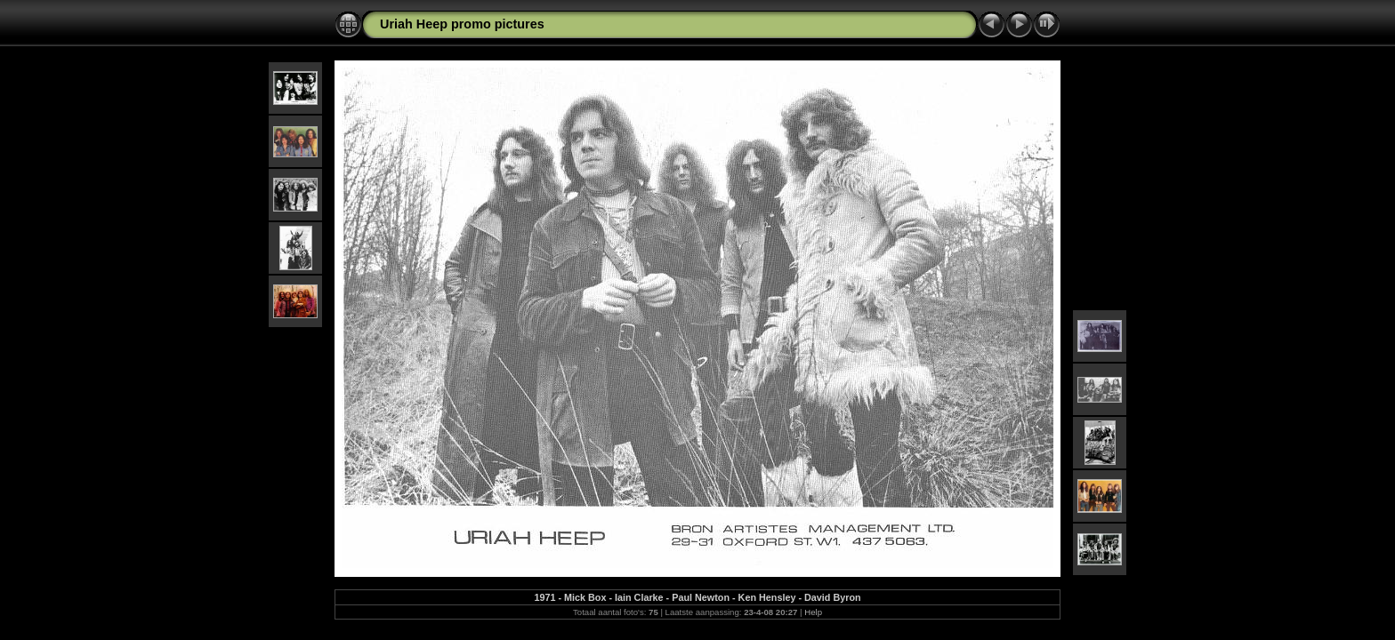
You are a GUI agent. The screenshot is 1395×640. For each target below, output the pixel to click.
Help (813, 612)
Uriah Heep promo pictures (462, 24)
